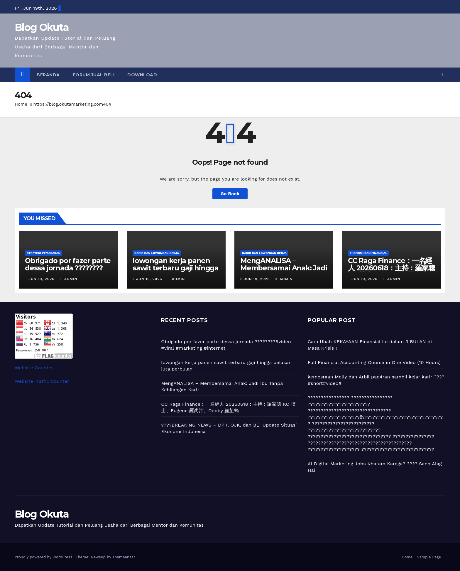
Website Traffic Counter (42, 381)
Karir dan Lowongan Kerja (156, 253)
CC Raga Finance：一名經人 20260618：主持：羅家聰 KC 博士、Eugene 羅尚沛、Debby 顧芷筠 (391, 271)
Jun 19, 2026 (41, 279)
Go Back (230, 193)
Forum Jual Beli (94, 75)
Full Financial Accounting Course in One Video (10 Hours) (374, 362)
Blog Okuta (42, 27)
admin (68, 279)
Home (21, 104)
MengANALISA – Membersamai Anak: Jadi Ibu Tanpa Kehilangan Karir (283, 271)
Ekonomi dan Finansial (368, 253)
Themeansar (123, 557)
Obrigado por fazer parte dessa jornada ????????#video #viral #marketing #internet (68, 271)
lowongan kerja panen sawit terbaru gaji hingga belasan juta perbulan (176, 267)
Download (142, 75)
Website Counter (34, 367)
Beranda (48, 75)
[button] (441, 75)
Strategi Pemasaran (43, 253)
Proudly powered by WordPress (44, 557)
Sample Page (429, 557)
